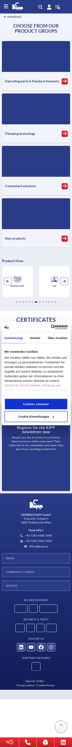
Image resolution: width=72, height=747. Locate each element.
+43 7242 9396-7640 (36, 535)
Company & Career (20, 572)
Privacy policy (26, 685)
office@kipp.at (36, 546)
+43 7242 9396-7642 (36, 541)
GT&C (40, 681)
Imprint (30, 681)
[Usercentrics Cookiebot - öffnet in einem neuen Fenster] (51, 327)
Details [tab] (35, 337)
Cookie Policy (46, 685)
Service (11, 585)
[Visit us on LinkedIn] (21, 647)
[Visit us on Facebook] (41, 647)
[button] (17, 302)
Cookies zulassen (36, 403)
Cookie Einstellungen (36, 416)
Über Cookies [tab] (58, 337)
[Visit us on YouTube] (31, 647)
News (10, 558)
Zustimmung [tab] (13, 337)
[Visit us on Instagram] (51, 647)
